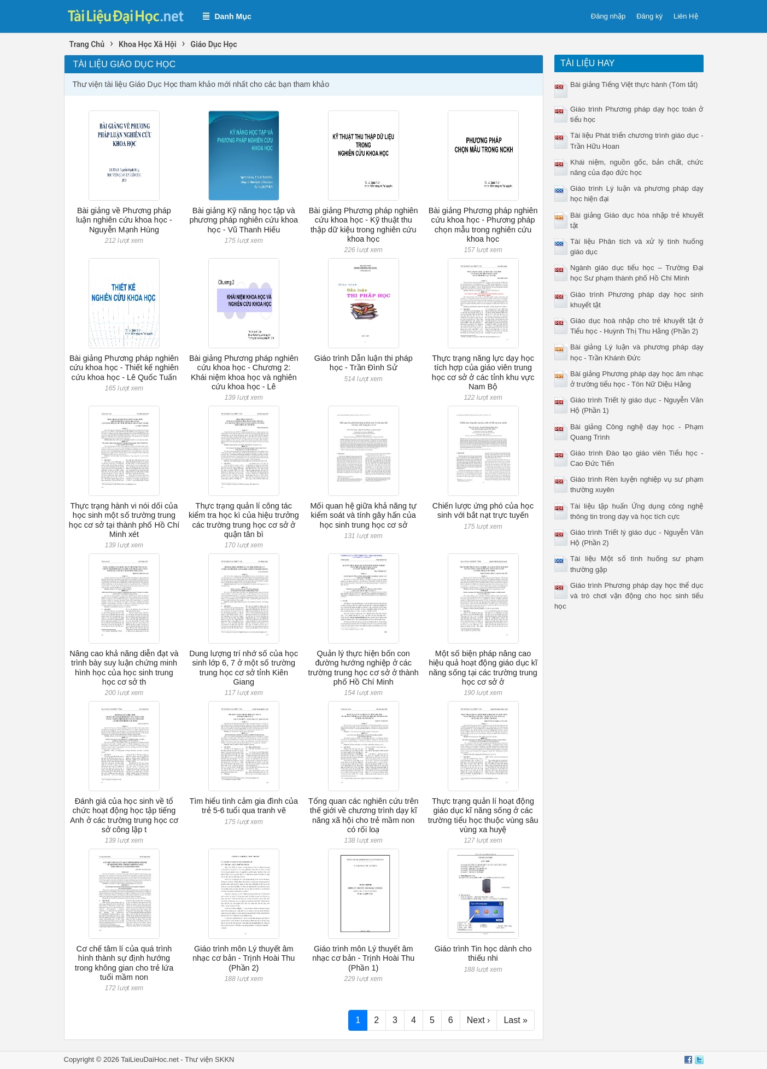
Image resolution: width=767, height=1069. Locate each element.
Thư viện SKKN (209, 1059)
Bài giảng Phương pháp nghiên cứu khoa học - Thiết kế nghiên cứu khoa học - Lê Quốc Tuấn (124, 368)
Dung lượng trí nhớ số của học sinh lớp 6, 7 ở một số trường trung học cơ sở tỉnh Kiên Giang (243, 667)
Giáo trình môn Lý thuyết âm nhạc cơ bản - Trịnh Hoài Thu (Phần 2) (243, 958)
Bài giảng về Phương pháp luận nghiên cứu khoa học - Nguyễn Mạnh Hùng (124, 220)
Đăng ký (649, 16)
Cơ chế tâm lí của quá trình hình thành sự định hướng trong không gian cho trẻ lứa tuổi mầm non (124, 963)
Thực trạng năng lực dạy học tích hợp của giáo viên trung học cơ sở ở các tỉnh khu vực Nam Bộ (483, 372)
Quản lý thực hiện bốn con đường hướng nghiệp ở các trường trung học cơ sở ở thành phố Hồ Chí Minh (363, 667)
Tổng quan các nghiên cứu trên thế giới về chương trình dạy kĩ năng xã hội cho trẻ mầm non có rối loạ (363, 815)
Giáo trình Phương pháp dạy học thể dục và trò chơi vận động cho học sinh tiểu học (629, 595)
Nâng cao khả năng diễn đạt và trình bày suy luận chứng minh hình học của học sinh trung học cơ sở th (123, 667)
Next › (478, 1020)
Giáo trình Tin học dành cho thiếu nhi (483, 953)
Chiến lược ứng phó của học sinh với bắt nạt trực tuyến (483, 510)
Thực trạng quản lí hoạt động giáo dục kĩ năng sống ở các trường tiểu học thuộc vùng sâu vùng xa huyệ (483, 815)
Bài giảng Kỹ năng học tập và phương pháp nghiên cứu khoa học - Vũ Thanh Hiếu (243, 220)
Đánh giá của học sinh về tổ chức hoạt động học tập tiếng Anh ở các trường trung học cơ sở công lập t (124, 815)
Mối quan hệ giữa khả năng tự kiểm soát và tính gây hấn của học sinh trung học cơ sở (363, 515)
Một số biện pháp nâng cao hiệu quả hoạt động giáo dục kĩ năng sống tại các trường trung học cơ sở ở (483, 667)
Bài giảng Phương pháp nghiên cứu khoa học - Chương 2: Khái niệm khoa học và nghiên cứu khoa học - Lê (243, 372)
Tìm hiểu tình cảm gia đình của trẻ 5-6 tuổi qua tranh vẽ (244, 806)
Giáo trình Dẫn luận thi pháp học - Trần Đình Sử (363, 363)
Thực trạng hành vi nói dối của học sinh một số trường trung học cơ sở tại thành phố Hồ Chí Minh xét (124, 520)
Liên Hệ (686, 16)
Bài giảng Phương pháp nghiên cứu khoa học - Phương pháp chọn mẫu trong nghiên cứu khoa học (483, 224)
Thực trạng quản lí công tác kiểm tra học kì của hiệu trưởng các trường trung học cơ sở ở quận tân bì (244, 520)
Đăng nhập (608, 16)
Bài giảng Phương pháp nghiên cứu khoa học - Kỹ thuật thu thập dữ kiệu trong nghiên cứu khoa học (363, 224)
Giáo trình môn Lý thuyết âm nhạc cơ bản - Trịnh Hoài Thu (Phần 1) (363, 958)
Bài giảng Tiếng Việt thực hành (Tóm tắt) (634, 84)
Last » (515, 1020)
